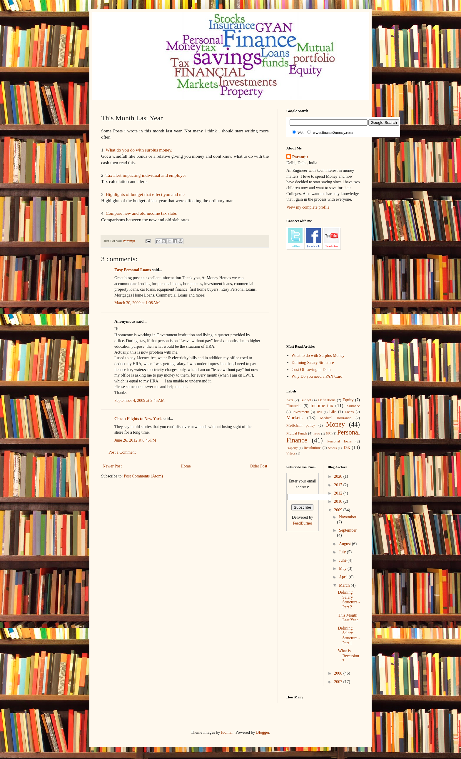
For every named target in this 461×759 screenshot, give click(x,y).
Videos (290, 453)
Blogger (262, 732)
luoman (227, 732)
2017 (338, 485)
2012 (338, 493)
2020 (338, 476)
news (316, 433)
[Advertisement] (208, 501)
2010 (338, 501)
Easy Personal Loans (132, 270)
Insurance (352, 406)
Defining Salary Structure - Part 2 (349, 599)
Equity (348, 400)
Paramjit (300, 157)
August (345, 544)
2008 (338, 673)
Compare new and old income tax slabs (141, 213)
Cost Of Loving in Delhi (312, 369)
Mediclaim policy (300, 425)
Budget (305, 400)
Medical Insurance (335, 418)
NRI (328, 433)
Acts (289, 400)
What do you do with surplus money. (139, 149)
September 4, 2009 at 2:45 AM (139, 400)
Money (335, 424)
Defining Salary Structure (313, 362)
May (343, 568)
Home (186, 466)
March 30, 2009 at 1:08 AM (137, 303)
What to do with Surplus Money (318, 355)
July (343, 552)
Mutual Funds (296, 433)
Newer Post (112, 466)
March (345, 585)
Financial (294, 406)
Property (292, 448)
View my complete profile (308, 207)
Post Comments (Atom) (143, 476)
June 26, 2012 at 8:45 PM (135, 440)
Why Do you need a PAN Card (317, 376)
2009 (338, 510)
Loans (349, 412)
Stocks (332, 448)
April (344, 577)
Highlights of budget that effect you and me (145, 194)
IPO (319, 412)
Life (332, 412)
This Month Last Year (348, 617)
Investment (301, 412)
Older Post (259, 466)
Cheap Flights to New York (138, 419)
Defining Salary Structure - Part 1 (349, 635)
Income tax (321, 405)
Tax (346, 447)
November (347, 517)
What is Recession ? (348, 656)
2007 (338, 682)
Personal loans (339, 441)
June (343, 560)
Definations (326, 400)
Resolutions (312, 448)
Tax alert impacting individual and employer (146, 175)
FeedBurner (302, 523)
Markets (294, 417)
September (348, 530)
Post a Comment (122, 452)
